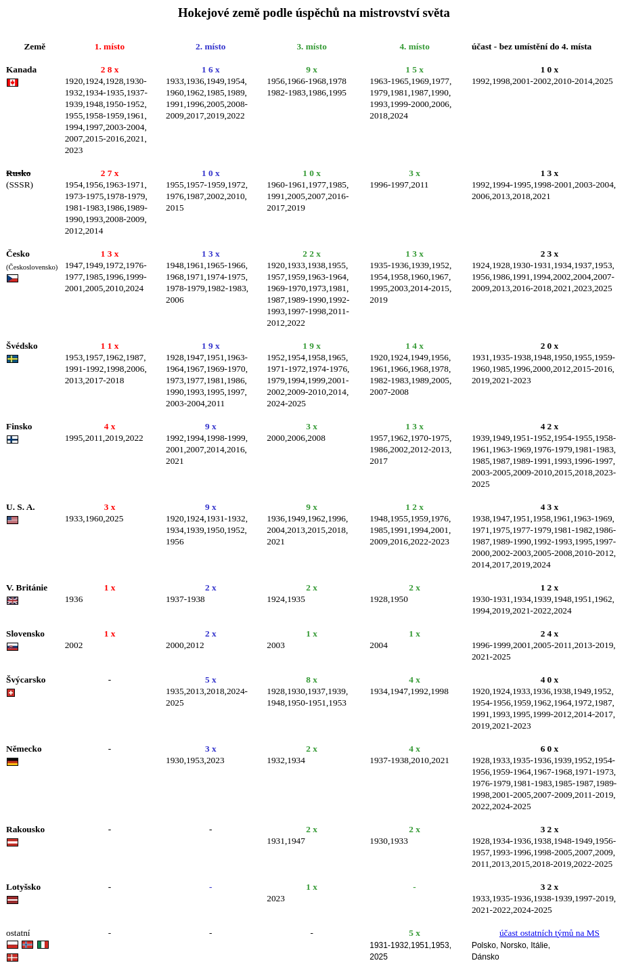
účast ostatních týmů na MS (549, 933)
